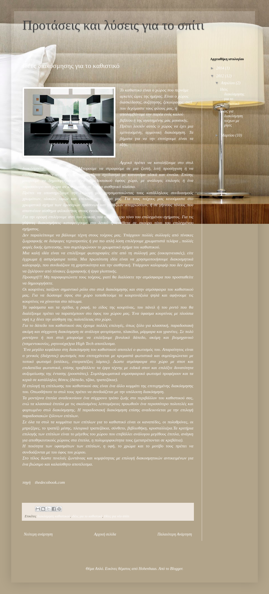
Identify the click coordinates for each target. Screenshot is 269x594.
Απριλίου (228, 83)
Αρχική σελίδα (105, 534)
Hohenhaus (148, 569)
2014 (220, 68)
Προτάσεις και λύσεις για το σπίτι (113, 25)
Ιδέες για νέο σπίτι (116, 516)
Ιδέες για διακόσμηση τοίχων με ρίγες (231, 118)
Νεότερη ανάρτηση (38, 534)
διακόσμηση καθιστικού (53, 516)
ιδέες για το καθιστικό (87, 516)
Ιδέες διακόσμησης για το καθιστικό (232, 96)
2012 (220, 76)
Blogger (176, 569)
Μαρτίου (228, 135)
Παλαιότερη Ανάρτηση (174, 534)
